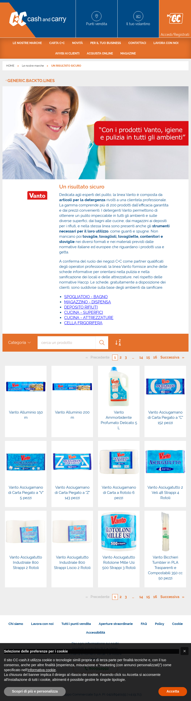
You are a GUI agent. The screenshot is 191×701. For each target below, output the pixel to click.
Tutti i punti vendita (76, 624)
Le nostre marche (27, 43)
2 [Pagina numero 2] (121, 357)
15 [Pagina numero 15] (148, 357)
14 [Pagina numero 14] (141, 357)
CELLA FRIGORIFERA (83, 323)
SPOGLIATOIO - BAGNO (86, 296)
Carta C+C (57, 43)
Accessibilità (95, 632)
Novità (77, 43)
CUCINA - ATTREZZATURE (88, 317)
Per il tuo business (105, 43)
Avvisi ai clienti (67, 53)
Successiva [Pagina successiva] (171, 357)
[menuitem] (27, 43)
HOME (10, 65)
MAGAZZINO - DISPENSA (87, 302)
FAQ (144, 624)
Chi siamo (15, 624)
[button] (185, 651)
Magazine (128, 53)
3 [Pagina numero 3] (126, 357)
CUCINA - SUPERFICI (83, 312)
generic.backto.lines (31, 80)
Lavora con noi (165, 43)
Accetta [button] (172, 691)
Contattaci (137, 43)
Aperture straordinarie (116, 624)
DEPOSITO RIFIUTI (81, 307)
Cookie (177, 624)
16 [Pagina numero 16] (155, 357)
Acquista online (100, 53)
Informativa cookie (42, 670)
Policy (159, 624)
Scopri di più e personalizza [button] (35, 691)
